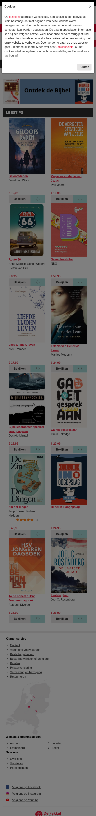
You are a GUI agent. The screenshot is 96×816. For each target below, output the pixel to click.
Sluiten (84, 67)
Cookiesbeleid (64, 46)
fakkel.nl (14, 16)
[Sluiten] (90, 7)
